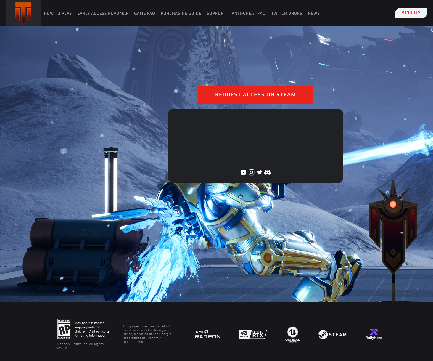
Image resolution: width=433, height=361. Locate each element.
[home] (23, 13)
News (314, 13)
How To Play (58, 13)
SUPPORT (216, 13)
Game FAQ (144, 13)
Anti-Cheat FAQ (249, 13)
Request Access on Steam (255, 94)
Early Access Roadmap (103, 13)
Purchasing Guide (181, 13)
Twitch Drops (286, 13)
